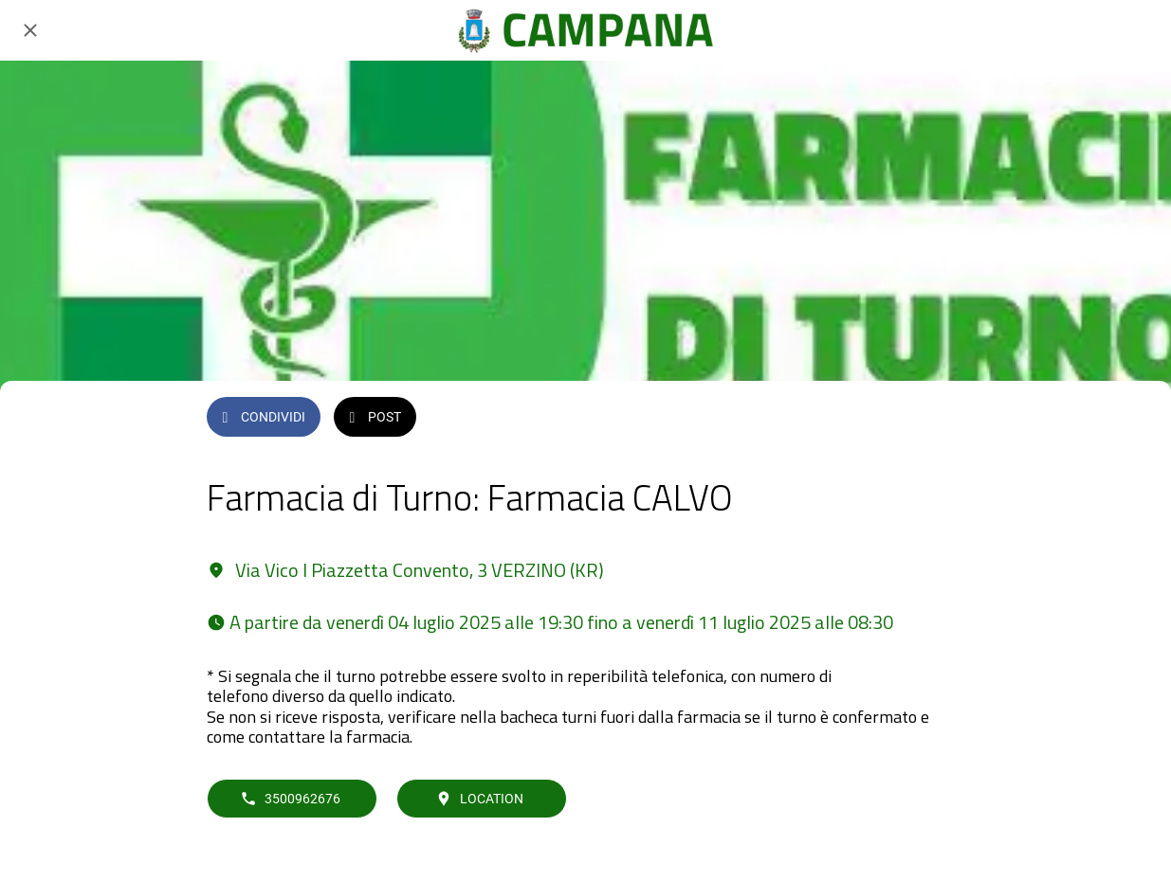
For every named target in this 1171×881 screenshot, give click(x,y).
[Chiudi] (30, 30)
